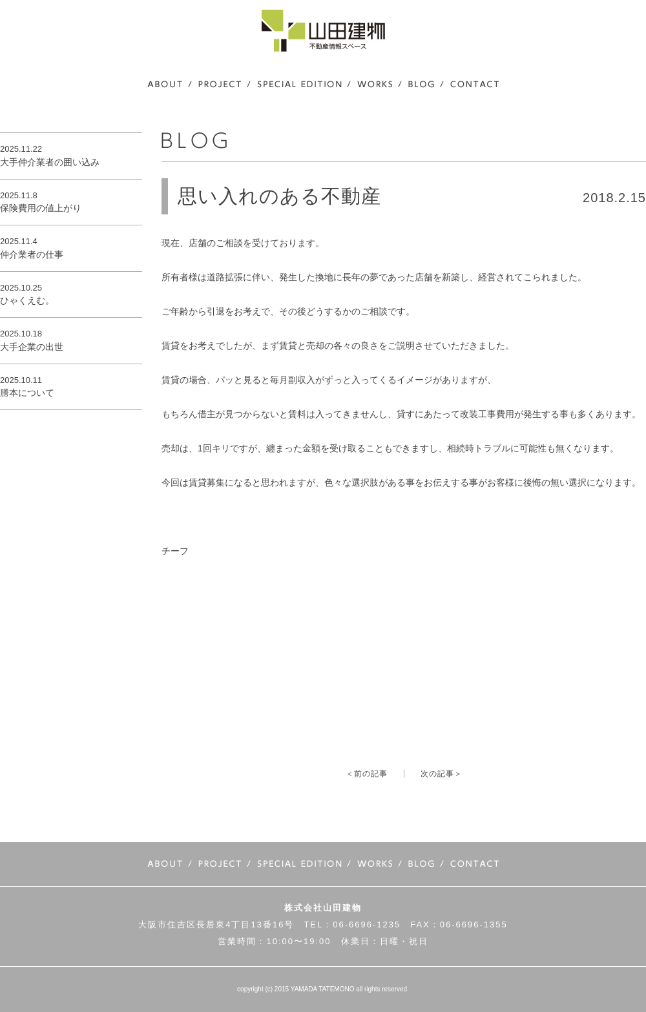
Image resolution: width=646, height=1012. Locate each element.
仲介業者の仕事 (31, 254)
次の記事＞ (442, 774)
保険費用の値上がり (40, 208)
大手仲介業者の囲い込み (49, 162)
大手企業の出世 (31, 347)
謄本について (27, 392)
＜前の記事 (367, 774)
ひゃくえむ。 (27, 300)
